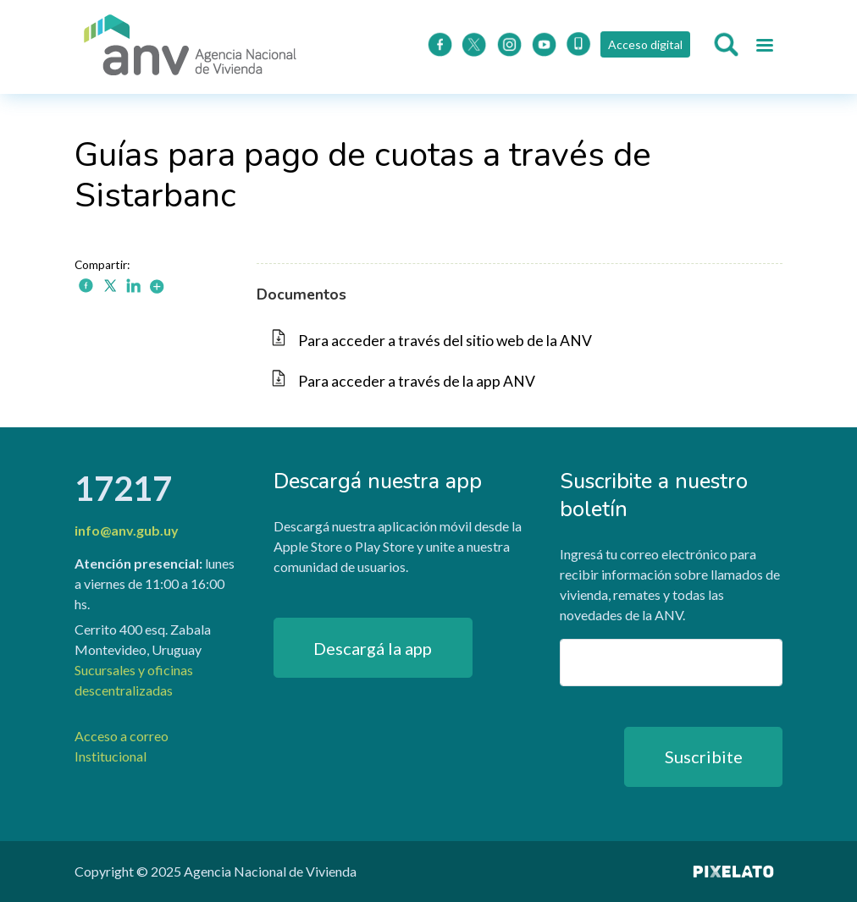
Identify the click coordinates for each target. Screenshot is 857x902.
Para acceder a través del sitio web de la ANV (445, 340)
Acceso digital (645, 44)
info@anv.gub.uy (127, 530)
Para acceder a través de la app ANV (416, 381)
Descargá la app (372, 648)
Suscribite (704, 756)
